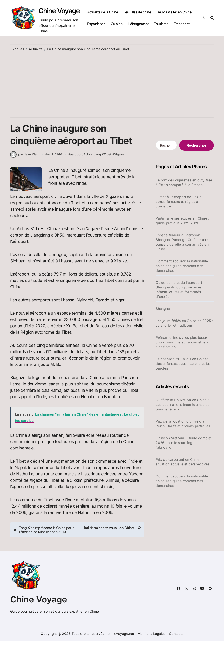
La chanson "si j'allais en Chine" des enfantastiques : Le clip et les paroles (183, 363)
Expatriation (96, 24)
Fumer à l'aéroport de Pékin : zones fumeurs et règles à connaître (179, 201)
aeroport (76, 171)
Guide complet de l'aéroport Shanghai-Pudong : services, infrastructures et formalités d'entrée (179, 289)
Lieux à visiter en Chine (173, 12)
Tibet (107, 171)
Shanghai (163, 309)
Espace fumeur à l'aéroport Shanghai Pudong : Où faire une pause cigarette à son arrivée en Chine (182, 242)
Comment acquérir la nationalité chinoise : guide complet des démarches (182, 266)
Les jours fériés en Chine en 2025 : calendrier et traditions (184, 323)
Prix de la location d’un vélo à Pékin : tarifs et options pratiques (183, 423)
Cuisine (117, 24)
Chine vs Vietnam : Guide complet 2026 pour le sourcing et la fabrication (183, 442)
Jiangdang (93, 171)
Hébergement (138, 24)
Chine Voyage (60, 10)
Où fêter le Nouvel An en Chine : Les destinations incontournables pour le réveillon (182, 404)
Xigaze (119, 171)
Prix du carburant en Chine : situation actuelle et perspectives (182, 461)
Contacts (176, 650)
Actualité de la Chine (102, 12)
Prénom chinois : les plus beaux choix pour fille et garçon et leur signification (182, 342)
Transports (182, 24)
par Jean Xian (24, 171)
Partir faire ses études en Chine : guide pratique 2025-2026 (182, 220)
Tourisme (161, 24)
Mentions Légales (152, 650)
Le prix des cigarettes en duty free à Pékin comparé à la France (184, 182)
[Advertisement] (112, 83)
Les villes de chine (137, 12)
